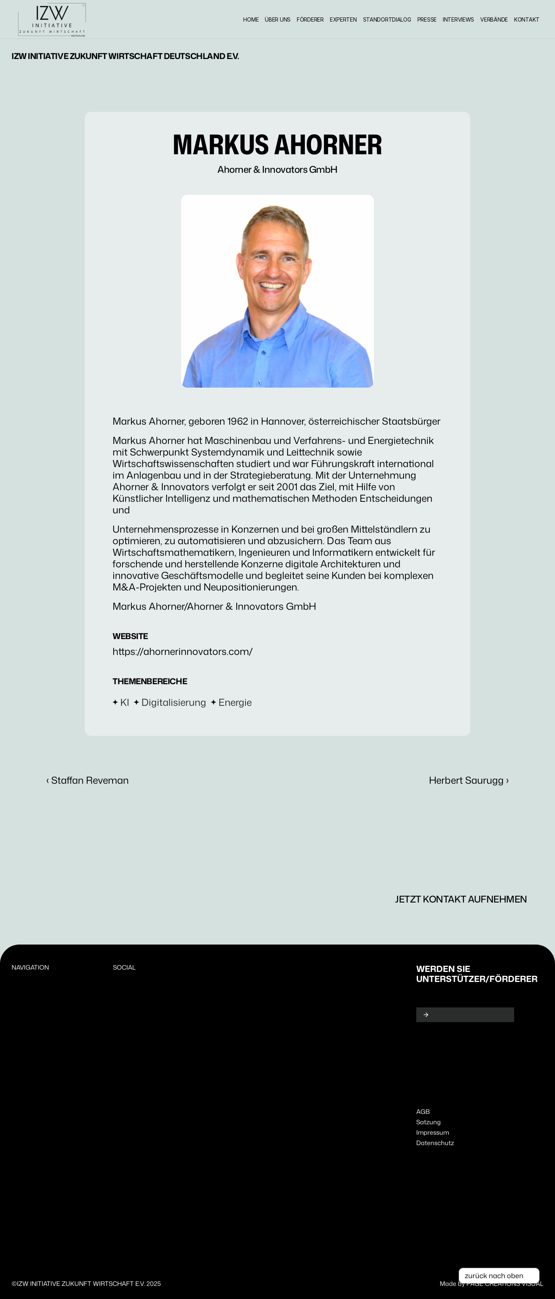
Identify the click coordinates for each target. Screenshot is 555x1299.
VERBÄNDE (494, 19)
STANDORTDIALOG (387, 19)
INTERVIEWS (458, 19)
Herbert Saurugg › (469, 780)
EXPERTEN (343, 19)
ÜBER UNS (278, 19)
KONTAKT (527, 19)
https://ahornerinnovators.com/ (183, 651)
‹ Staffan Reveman (87, 780)
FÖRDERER (310, 19)
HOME (251, 19)
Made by (453, 1283)
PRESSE (427, 19)
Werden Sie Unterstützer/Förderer (477, 974)
